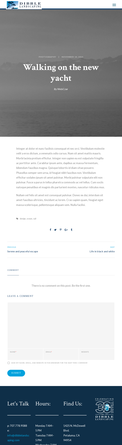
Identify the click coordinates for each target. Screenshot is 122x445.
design (23, 218)
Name (13, 352)
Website (85, 352)
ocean (29, 218)
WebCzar (62, 88)
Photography (47, 57)
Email (49, 352)
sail (34, 218)
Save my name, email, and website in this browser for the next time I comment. (49, 363)
